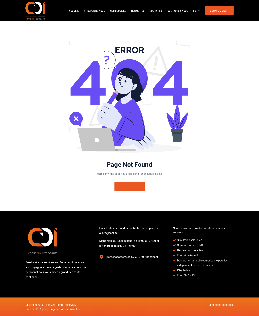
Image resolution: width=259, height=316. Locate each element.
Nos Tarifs (156, 10)
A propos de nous (94, 10)
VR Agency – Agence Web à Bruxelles (58, 309)
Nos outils (138, 10)
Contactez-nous (177, 10)
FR (196, 11)
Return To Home (129, 186)
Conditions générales (221, 304)
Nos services (118, 10)
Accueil (74, 10)
